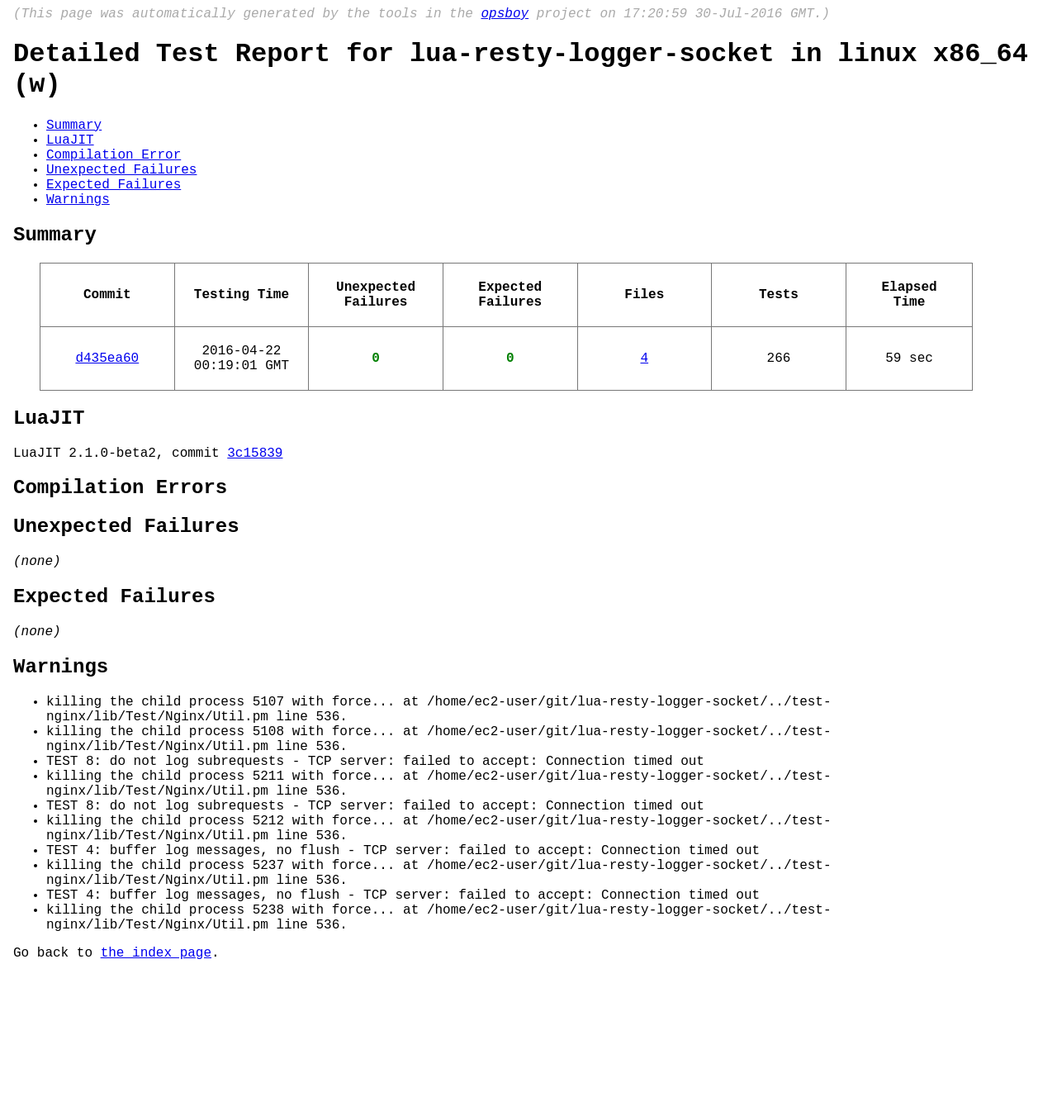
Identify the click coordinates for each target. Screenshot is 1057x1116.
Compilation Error (113, 177)
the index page (156, 1094)
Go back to (57, 1094)
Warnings (78, 231)
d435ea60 (107, 406)
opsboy (504, 16)
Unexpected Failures (121, 195)
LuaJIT (70, 159)
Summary (74, 140)
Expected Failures (113, 213)
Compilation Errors (120, 549)
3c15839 (254, 511)
